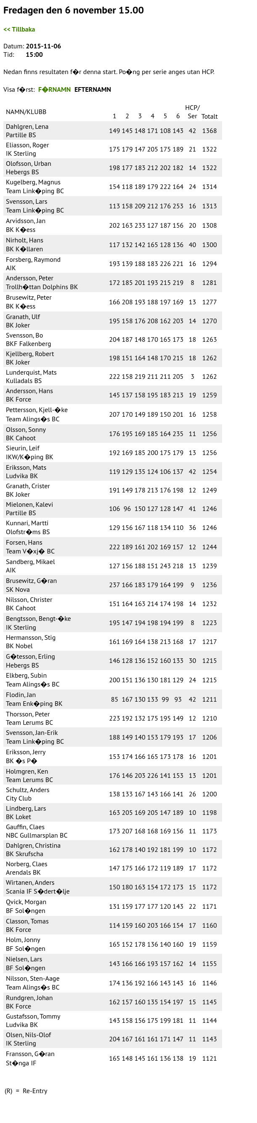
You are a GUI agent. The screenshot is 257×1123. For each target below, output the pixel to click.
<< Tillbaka (19, 29)
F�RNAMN (54, 89)
